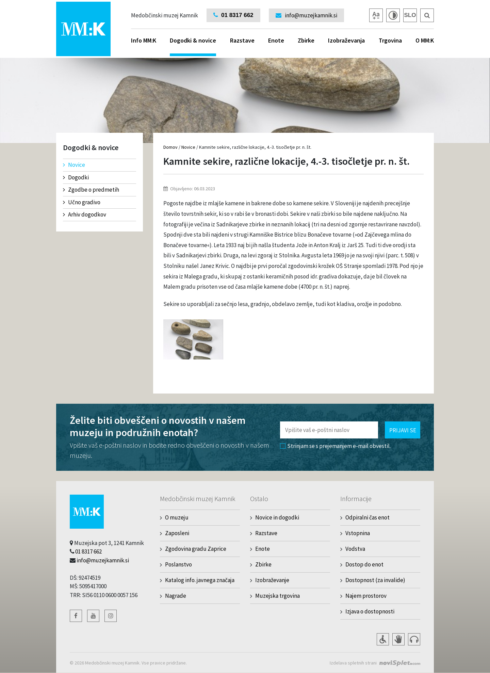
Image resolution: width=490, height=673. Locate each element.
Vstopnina (357, 533)
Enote (276, 40)
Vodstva (355, 548)
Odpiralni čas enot (367, 517)
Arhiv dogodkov (84, 214)
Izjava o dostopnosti (369, 611)
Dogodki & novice (193, 46)
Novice (74, 165)
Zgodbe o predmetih (91, 189)
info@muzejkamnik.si (103, 560)
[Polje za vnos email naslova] (329, 429)
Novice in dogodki (277, 517)
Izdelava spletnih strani (353, 663)
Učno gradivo (81, 202)
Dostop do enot (364, 564)
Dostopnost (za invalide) (375, 580)
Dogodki (76, 177)
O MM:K (424, 40)
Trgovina (390, 40)
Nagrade (175, 595)
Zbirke (306, 40)
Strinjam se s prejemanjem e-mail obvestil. (335, 446)
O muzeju (177, 517)
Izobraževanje (272, 580)
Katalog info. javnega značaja (199, 580)
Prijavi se (402, 430)
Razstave (242, 40)
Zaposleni (177, 533)
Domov (170, 147)
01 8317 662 (88, 551)
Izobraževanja (346, 40)
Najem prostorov (366, 595)
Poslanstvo (178, 564)
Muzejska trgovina (277, 595)
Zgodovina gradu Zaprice (195, 548)
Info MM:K (143, 40)
